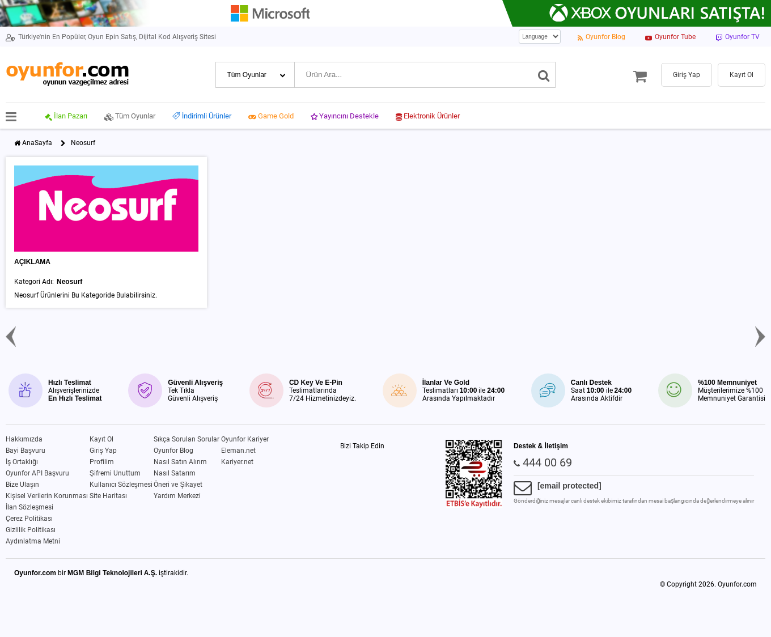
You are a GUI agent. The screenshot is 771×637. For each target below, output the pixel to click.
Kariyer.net (237, 462)
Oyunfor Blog (173, 451)
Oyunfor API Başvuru (37, 473)
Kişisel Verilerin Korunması (47, 496)
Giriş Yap (103, 451)
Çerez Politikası (29, 519)
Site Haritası (108, 496)
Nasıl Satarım (175, 473)
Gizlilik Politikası (31, 530)
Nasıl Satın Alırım (180, 462)
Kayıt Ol (101, 439)
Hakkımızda (24, 439)
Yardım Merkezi (177, 496)
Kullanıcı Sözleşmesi (121, 485)
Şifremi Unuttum (115, 473)
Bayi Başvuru (25, 451)
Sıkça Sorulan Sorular (186, 439)
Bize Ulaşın (22, 485)
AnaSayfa (37, 143)
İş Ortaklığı (22, 462)
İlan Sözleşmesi (29, 507)
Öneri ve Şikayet (178, 485)
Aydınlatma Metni (33, 541)
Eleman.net (238, 451)
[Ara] (544, 75)
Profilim (102, 462)
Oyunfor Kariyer (245, 439)
